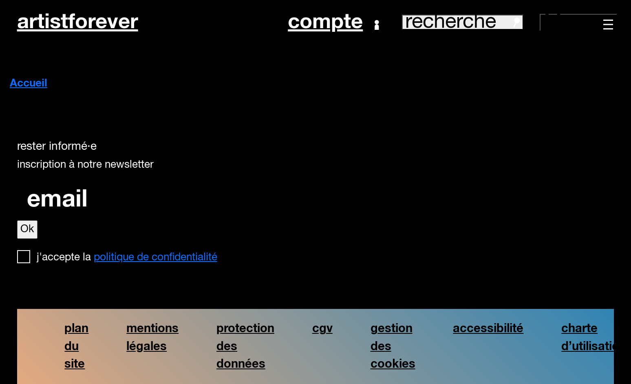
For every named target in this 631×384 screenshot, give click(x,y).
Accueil (28, 83)
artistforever (77, 22)
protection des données (245, 346)
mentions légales (152, 337)
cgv (322, 329)
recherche (462, 22)
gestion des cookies (393, 346)
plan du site (76, 346)
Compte (333, 22)
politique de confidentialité (155, 257)
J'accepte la (127, 257)
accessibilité (488, 329)
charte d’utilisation (593, 337)
